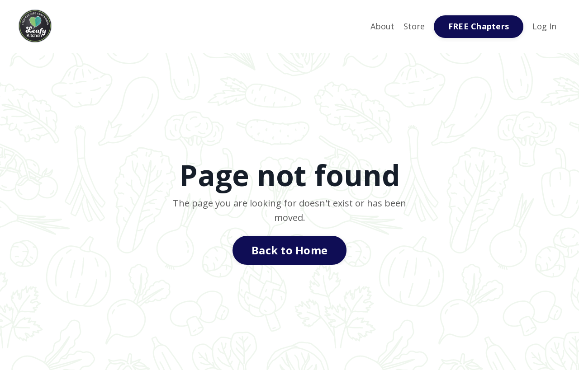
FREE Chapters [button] (478, 26)
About (382, 26)
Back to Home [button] (289, 250)
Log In (544, 26)
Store (414, 26)
